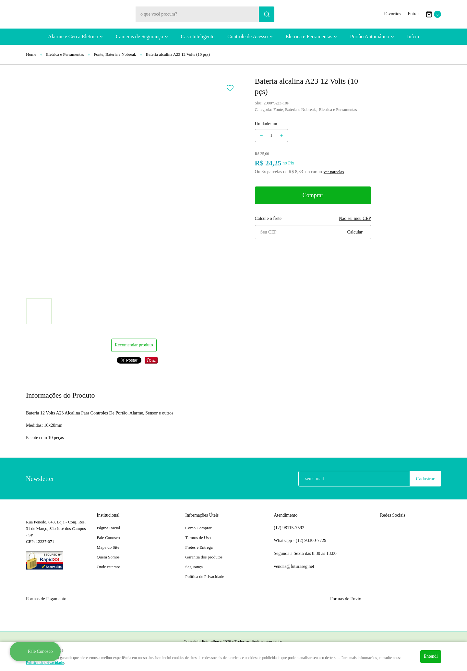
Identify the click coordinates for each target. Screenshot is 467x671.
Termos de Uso (198, 537)
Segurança (194, 566)
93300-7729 (312, 540)
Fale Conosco (108, 537)
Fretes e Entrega (198, 547)
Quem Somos (108, 557)
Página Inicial (108, 527)
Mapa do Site (108, 547)
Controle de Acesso (247, 36)
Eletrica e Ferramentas (309, 36)
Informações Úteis (202, 515)
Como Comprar (198, 527)
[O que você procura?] (266, 14)
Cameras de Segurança (139, 36)
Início (413, 36)
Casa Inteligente (198, 36)
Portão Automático (369, 36)
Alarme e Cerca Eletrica (73, 36)
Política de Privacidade (204, 576)
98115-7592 (289, 528)
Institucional (108, 515)
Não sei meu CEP (355, 218)
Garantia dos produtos (203, 557)
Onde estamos (108, 566)
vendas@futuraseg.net (294, 566)
